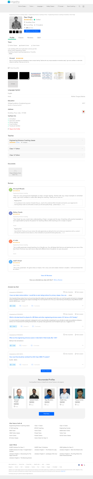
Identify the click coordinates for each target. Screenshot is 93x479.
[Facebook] (79, 465)
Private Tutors (38, 433)
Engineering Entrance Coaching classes (19, 425)
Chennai (16, 467)
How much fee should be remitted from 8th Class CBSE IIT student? (29, 357)
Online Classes (22, 6)
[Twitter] (84, 465)
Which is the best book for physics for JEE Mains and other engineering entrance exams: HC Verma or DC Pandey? (43, 317)
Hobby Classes (50, 6)
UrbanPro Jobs (36, 464)
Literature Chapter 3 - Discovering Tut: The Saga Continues (20, 454)
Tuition (31, 6)
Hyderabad (27, 467)
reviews (30, 38)
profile (12, 38)
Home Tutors (38, 430)
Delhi (22, 467)
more (63, 204)
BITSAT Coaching (39, 428)
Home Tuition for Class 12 (41, 438)
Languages (40, 6)
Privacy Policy (29, 464)
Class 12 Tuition (64, 425)
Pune (38, 467)
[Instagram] (82, 465)
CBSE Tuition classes (14, 433)
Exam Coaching (71, 6)
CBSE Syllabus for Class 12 (66, 447)
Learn (43, 464)
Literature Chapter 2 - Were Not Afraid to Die (71, 450)
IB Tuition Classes (13, 438)
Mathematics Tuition (65, 430)
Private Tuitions (38, 435)
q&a (39, 38)
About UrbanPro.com (13, 464)
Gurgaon (48, 467)
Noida (61, 467)
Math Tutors (12, 430)
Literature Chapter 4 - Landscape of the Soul (46, 454)
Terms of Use (21, 464)
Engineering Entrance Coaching (20, 193)
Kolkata (43, 467)
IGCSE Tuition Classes (65, 435)
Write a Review (58, 280)
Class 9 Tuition (16, 265)
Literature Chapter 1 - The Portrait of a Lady (46, 450)
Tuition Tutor (63, 433)
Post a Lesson (79, 292)
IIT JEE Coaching (13, 428)
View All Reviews (46, 275)
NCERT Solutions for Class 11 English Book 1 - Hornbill (21, 450)
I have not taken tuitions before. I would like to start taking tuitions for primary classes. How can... (38, 295)
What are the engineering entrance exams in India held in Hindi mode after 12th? (33, 338)
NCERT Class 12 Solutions (41, 447)
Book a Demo (46, 371)
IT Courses (60, 6)
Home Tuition (12, 435)
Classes (21, 38)
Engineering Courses (65, 428)
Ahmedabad (55, 467)
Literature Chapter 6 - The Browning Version (20, 458)
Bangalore (11, 467)
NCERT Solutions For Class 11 (17, 447)
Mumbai (33, 467)
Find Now (46, 414)
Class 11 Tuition (39, 425)
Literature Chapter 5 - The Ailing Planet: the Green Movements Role (71, 454)
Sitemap (47, 464)
